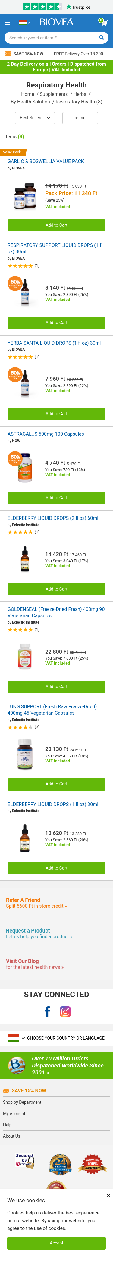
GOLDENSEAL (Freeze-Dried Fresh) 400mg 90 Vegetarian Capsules (56, 612)
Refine (80, 117)
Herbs (81, 94)
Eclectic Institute (25, 525)
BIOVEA (18, 168)
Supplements (54, 94)
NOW (16, 441)
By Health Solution (31, 102)
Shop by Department (22, 1102)
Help (7, 1125)
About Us (11, 1136)
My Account (14, 1113)
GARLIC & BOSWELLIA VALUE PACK (46, 161)
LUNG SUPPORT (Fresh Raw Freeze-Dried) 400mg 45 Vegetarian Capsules (52, 710)
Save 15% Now (24, 1090)
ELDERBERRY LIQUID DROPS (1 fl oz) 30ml (53, 804)
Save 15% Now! (25, 53)
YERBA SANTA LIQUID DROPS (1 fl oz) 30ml (54, 343)
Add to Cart (56, 225)
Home (28, 94)
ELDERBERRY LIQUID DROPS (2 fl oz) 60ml (53, 518)
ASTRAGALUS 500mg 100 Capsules (46, 434)
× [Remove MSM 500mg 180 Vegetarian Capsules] (108, 1195)
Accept (56, 1243)
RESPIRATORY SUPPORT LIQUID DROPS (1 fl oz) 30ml (55, 248)
